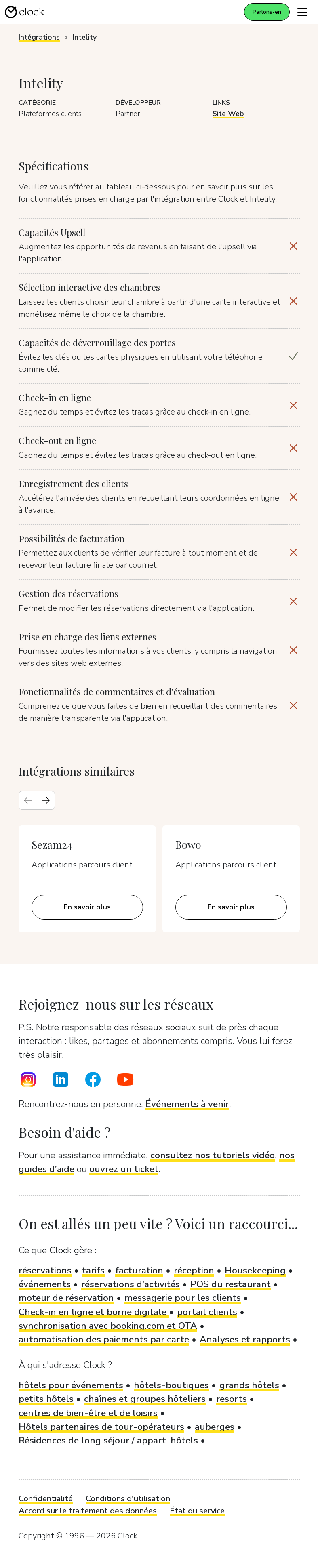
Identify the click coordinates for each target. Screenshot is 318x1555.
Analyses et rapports (245, 1339)
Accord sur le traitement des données (88, 1510)
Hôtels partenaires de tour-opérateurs (101, 1426)
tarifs (93, 1270)
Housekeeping (255, 1270)
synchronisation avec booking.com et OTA (108, 1325)
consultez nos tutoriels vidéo (212, 1155)
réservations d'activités (130, 1284)
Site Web (228, 113)
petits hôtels (46, 1399)
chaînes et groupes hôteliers (145, 1399)
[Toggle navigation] (302, 12)
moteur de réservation (66, 1298)
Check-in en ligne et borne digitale (94, 1312)
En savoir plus (87, 907)
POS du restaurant (230, 1284)
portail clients (207, 1312)
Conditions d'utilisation (128, 1498)
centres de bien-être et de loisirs (88, 1413)
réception (194, 1270)
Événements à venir (187, 1104)
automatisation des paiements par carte (104, 1339)
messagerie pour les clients (182, 1298)
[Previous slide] (28, 800)
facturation (139, 1270)
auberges (214, 1426)
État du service (197, 1510)
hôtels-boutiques (171, 1385)
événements (45, 1284)
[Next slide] (46, 800)
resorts (231, 1399)
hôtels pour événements (71, 1385)
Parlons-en (267, 12)
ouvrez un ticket (123, 1169)
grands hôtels (249, 1385)
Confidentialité (46, 1498)
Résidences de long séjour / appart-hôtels (108, 1440)
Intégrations (39, 37)
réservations (45, 1270)
